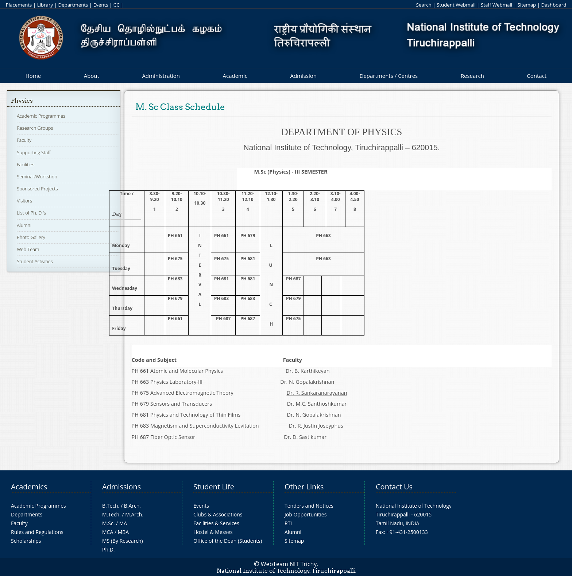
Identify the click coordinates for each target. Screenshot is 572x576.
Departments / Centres (389, 75)
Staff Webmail (496, 4)
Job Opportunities (305, 514)
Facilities (25, 164)
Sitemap (526, 4)
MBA (123, 531)
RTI (288, 523)
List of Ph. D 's (31, 212)
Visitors (24, 200)
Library (45, 4)
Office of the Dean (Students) (227, 540)
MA (123, 523)
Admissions (121, 487)
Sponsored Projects (37, 188)
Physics (22, 100)
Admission (303, 75)
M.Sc (107, 523)
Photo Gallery (31, 237)
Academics (29, 487)
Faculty (24, 140)
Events (100, 4)
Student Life (213, 487)
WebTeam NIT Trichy (289, 564)
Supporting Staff (34, 152)
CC (116, 4)
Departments (73, 4)
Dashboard (554, 4)
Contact (536, 75)
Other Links (304, 487)
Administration (161, 75)
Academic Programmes (41, 116)
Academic (235, 75)
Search (423, 4)
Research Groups (35, 128)
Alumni (24, 225)
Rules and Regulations (37, 531)
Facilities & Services (216, 523)
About (91, 75)
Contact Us (394, 487)
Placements (19, 4)
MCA (107, 531)
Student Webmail (456, 4)
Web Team (28, 249)
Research (472, 75)
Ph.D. (108, 549)
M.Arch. (134, 514)
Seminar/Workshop (37, 176)
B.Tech (110, 505)
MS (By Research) (122, 540)
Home (33, 75)
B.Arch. (132, 505)
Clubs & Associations (218, 514)
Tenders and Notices (309, 505)
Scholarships (26, 540)
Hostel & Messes (213, 531)
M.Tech (110, 514)
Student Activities (35, 261)
